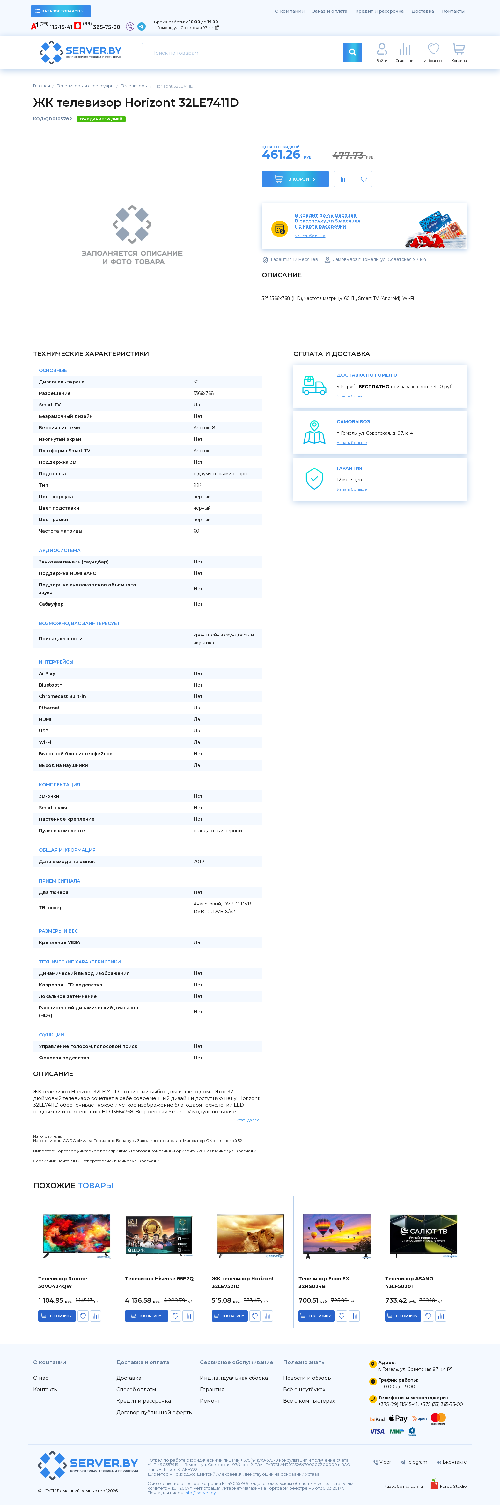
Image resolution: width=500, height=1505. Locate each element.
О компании (290, 11)
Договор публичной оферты (154, 1412)
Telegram (413, 1462)
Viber (382, 1462)
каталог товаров (59, 11)
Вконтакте (452, 1462)
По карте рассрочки (320, 226)
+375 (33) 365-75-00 (441, 1404)
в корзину (61, 1316)
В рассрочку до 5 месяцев (328, 221)
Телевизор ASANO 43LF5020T (409, 1282)
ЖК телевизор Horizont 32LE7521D (243, 1282)
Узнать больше (310, 235)
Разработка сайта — (406, 1486)
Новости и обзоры (307, 1378)
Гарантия (212, 1389)
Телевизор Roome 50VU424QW (62, 1282)
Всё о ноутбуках (304, 1389)
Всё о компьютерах (309, 1401)
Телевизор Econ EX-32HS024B (324, 1282)
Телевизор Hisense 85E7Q (159, 1279)
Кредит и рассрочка (379, 11)
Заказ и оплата (329, 11)
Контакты (453, 11)
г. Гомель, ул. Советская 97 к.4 (186, 27)
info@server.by (200, 1492)
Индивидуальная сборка (234, 1378)
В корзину (295, 179)
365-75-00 (106, 27)
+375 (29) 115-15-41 (398, 1404)
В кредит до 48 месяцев (326, 215)
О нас (40, 1378)
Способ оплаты (136, 1389)
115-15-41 (61, 27)
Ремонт (210, 1401)
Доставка (423, 11)
